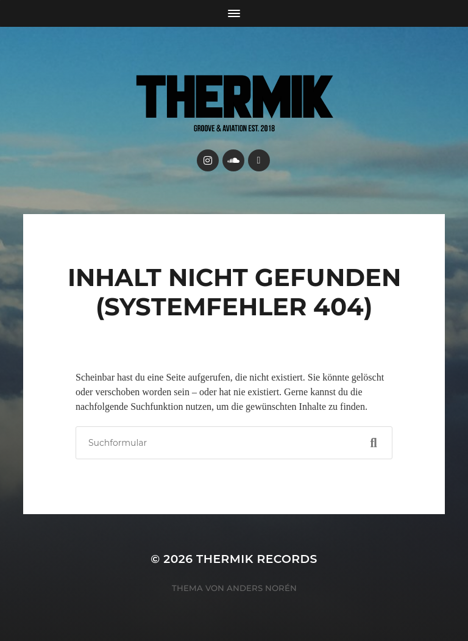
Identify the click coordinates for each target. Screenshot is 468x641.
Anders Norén (262, 588)
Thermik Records (256, 559)
